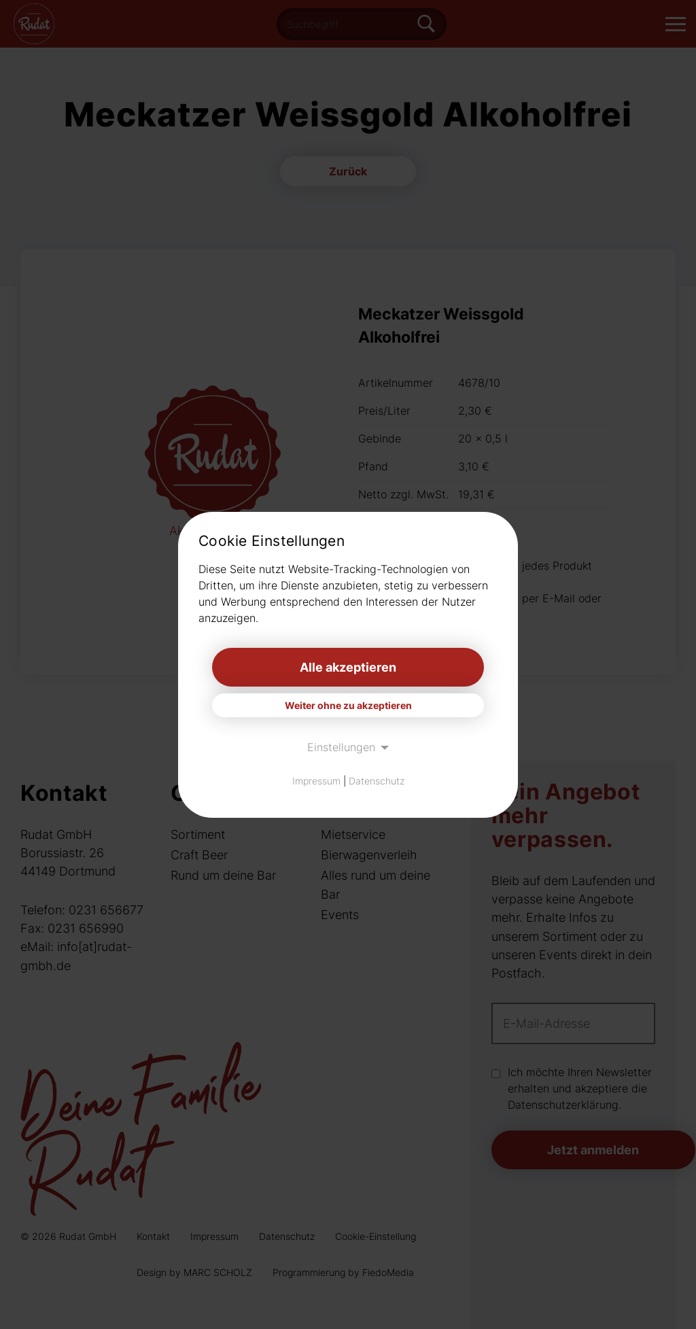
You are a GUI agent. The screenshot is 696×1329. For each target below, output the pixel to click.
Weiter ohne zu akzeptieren (348, 705)
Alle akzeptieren (348, 667)
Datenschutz (376, 781)
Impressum (316, 781)
